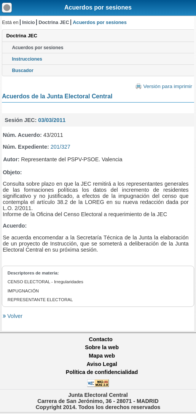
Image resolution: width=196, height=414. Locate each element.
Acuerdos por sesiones (98, 7)
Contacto (101, 339)
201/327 (60, 147)
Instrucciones (27, 59)
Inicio (28, 22)
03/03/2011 (51, 120)
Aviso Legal (101, 364)
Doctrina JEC (53, 22)
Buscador (22, 70)
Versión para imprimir (167, 86)
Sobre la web (102, 347)
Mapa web (102, 356)
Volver (14, 316)
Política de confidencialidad (102, 372)
